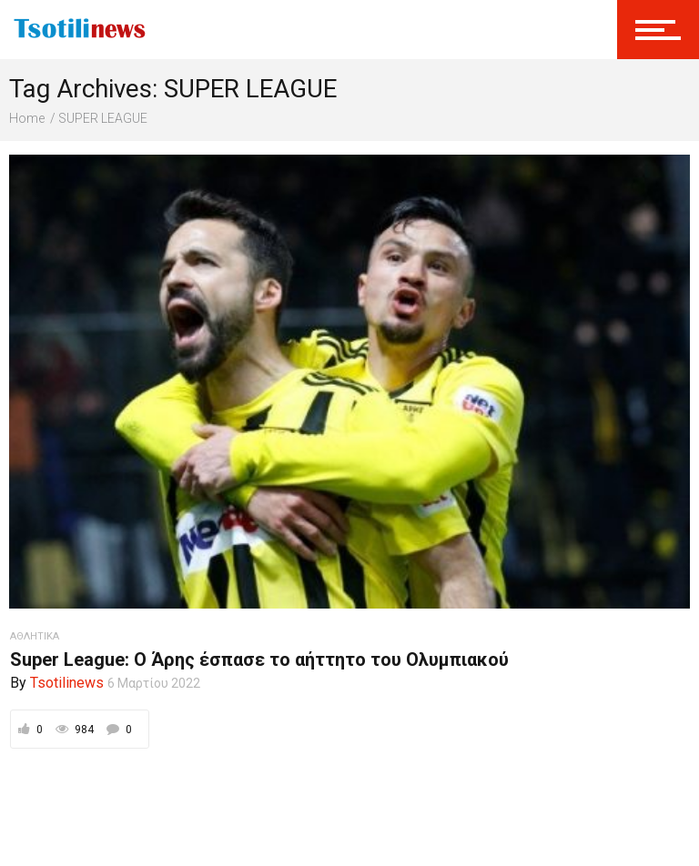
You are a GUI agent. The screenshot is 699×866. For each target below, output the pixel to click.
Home (27, 118)
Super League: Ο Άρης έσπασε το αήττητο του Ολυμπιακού (259, 659)
